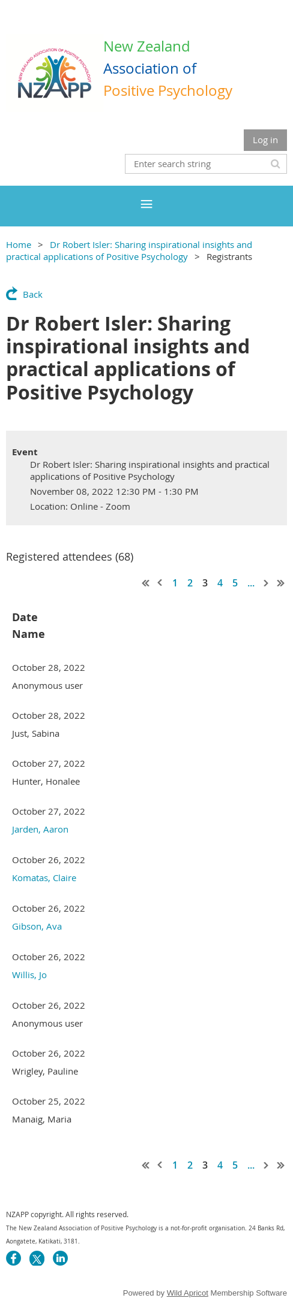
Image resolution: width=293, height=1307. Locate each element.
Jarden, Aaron (40, 829)
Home (18, 244)
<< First (146, 583)
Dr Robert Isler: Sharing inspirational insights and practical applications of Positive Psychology (129, 250)
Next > (267, 583)
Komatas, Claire (44, 878)
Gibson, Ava (37, 926)
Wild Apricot (187, 1292)
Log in (265, 140)
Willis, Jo (29, 975)
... (251, 583)
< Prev (160, 583)
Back (33, 294)
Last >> (281, 583)
